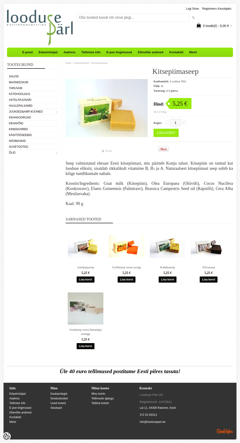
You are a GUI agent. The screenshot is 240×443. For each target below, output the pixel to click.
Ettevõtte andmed (150, 52)
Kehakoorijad (20, 117)
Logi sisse (192, 8)
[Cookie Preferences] (6, 436)
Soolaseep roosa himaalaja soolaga (85, 332)
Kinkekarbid (18, 129)
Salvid (14, 76)
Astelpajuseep (85, 267)
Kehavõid (16, 123)
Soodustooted (59, 398)
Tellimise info (91, 52)
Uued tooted (58, 403)
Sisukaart (56, 407)
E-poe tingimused (119, 52)
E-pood (27, 52)
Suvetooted (18, 146)
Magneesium (18, 82)
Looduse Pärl (178, 81)
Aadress (69, 52)
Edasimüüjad (48, 52)
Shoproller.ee (225, 431)
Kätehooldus (19, 94)
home (68, 62)
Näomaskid (17, 141)
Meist (193, 52)
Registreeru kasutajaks (216, 8)
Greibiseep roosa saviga (126, 267)
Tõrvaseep (208, 267)
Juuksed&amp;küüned (26, 111)
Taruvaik (15, 88)
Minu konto (98, 393)
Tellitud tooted (100, 403)
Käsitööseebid (20, 135)
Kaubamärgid (58, 393)
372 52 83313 (148, 414)
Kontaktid (176, 52)
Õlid (12, 152)
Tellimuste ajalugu (102, 398)
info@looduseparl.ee (152, 422)
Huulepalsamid (20, 105)
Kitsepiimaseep (100, 62)
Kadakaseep (167, 267)
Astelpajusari (20, 100)
